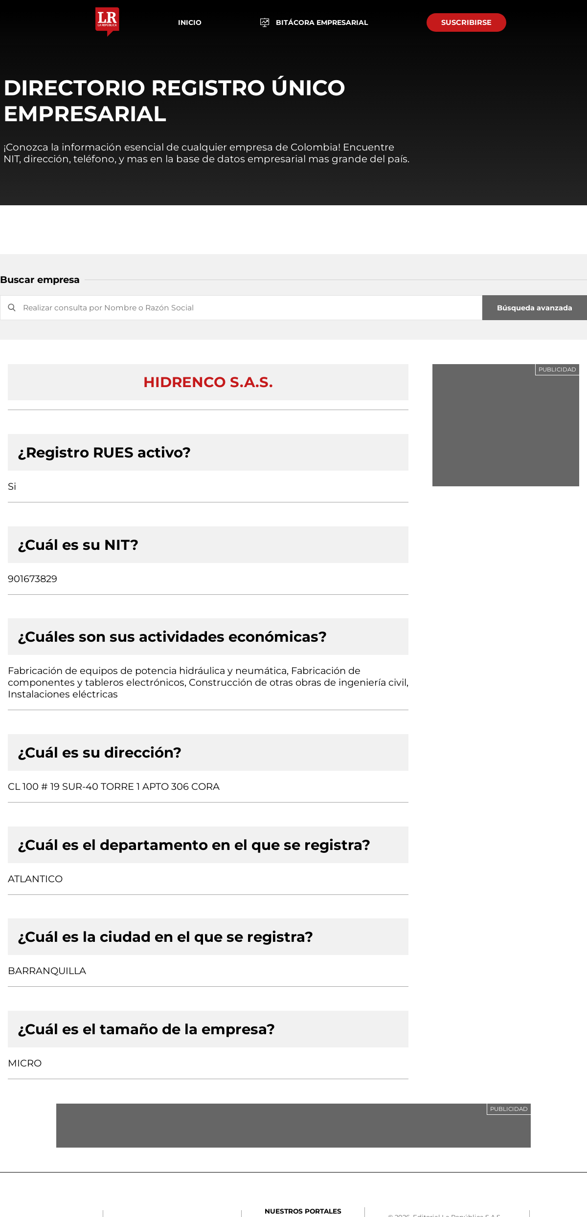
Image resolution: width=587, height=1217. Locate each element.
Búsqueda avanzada (534, 308)
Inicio (190, 22)
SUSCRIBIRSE (466, 22)
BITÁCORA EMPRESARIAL (314, 22)
